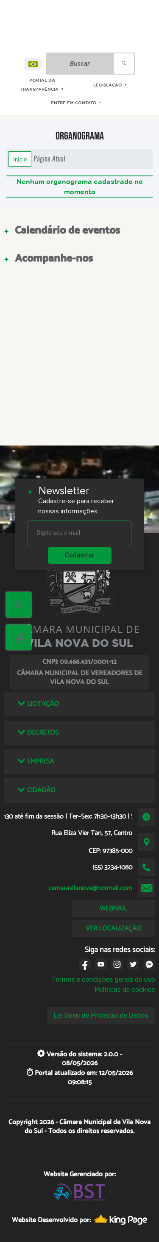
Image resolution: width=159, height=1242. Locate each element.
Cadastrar (80, 555)
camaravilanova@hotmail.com (90, 888)
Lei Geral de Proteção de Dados (101, 1015)
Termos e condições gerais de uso (103, 979)
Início (20, 159)
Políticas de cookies (125, 990)
